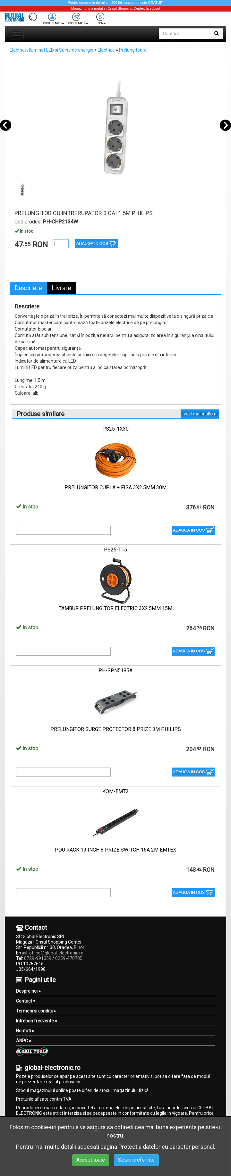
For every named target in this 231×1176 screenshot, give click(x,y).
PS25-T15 (115, 550)
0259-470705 (68, 958)
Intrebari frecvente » (36, 1020)
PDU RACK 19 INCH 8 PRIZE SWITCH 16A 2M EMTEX (115, 850)
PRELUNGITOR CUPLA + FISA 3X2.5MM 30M (115, 487)
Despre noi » (28, 991)
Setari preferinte (136, 1160)
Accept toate (90, 1160)
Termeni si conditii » (36, 1010)
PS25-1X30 (115, 429)
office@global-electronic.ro (56, 952)
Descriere (28, 288)
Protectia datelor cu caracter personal (166, 1146)
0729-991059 (37, 958)
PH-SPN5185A (115, 671)
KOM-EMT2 (115, 791)
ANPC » (23, 1040)
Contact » (25, 1001)
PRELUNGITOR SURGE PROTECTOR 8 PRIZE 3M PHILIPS (115, 729)
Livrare (61, 288)
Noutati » (25, 1030)
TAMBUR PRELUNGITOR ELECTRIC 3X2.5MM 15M (115, 608)
